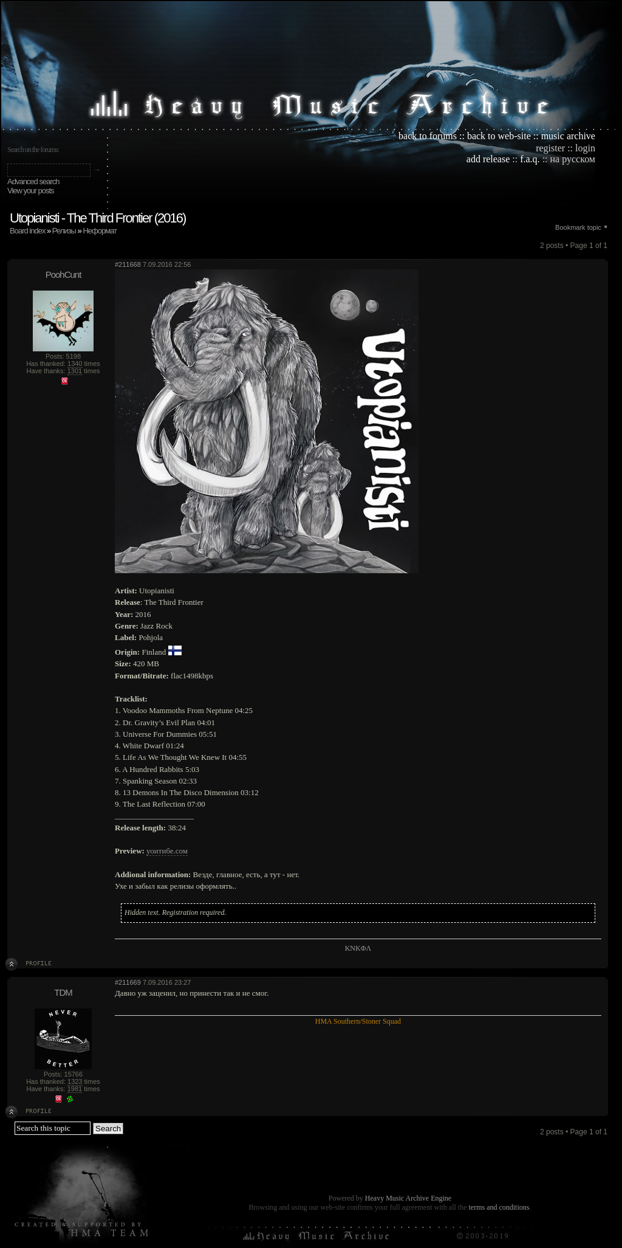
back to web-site (499, 136)
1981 (74, 1088)
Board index (27, 230)
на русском (572, 159)
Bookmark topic (578, 227)
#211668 (128, 264)
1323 (74, 1081)
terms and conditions (498, 1207)
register (550, 148)
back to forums (427, 136)
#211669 (128, 982)
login (585, 148)
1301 (74, 370)
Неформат (100, 230)
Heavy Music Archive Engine (408, 1198)
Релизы (64, 230)
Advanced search (33, 181)
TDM (63, 992)
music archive (568, 136)
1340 (74, 363)
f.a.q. (529, 159)
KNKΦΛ (358, 948)
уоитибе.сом (167, 850)
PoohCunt (63, 274)
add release (488, 159)
